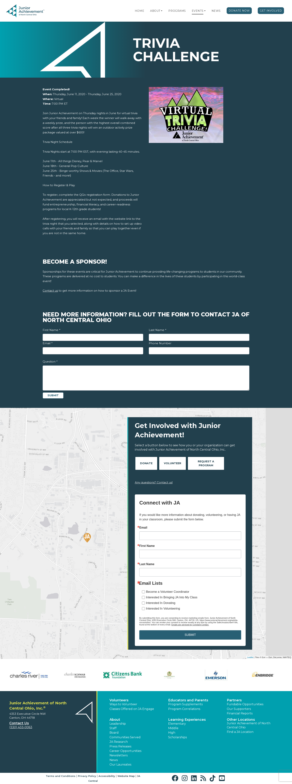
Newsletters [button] (119, 755)
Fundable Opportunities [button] (245, 704)
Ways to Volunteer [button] (123, 704)
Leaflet (250, 657)
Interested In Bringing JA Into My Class (171, 597)
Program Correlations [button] (184, 709)
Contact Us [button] (19, 723)
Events (197, 11)
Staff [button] (113, 728)
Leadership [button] (118, 723)
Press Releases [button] (120, 746)
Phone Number (160, 343)
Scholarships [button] (177, 737)
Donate (146, 463)
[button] (161, 11)
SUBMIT (190, 634)
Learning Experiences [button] (187, 719)
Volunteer (172, 463)
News (216, 11)
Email (47, 343)
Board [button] (114, 732)
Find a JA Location (240, 732)
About (155, 11)
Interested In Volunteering (163, 608)
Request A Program (206, 463)
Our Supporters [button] (239, 709)
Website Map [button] (126, 775)
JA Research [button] (119, 742)
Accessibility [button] (107, 775)
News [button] (114, 760)
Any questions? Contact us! (154, 482)
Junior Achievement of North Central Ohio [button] (248, 725)
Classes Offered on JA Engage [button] (132, 709)
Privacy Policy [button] (87, 775)
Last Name (157, 330)
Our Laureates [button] (120, 764)
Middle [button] (173, 728)
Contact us (50, 290)
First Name (51, 330)
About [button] (115, 719)
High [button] (171, 732)
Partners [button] (234, 700)
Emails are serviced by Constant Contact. (190, 625)
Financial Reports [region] (240, 713)
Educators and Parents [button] (188, 700)
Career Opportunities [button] (125, 751)
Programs (177, 11)
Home (139, 11)
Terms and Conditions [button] (60, 775)
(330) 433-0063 (20, 727)
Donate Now (239, 10)
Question (50, 361)
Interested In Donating (160, 603)
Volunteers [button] (119, 700)
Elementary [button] (177, 723)
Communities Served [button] (125, 737)
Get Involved (271, 10)
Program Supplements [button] (185, 704)
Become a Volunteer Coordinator (167, 591)
